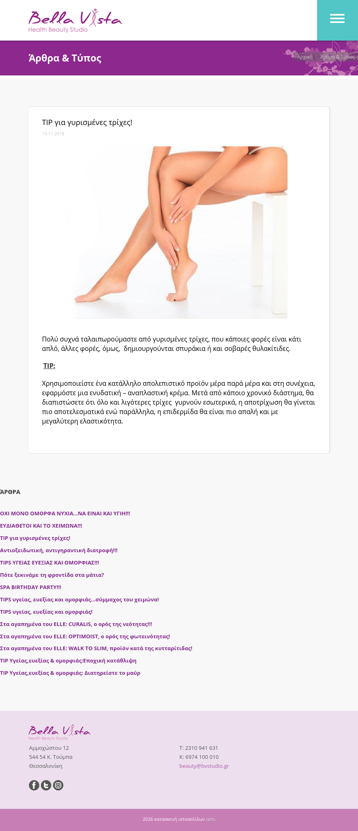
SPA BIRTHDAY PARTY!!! (30, 587)
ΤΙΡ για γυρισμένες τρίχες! (35, 538)
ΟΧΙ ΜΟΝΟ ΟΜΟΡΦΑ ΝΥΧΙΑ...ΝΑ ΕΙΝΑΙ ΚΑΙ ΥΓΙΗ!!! (65, 513)
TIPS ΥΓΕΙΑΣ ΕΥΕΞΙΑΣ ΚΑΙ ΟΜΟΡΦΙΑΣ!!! (49, 562)
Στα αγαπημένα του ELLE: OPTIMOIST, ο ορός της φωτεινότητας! (85, 636)
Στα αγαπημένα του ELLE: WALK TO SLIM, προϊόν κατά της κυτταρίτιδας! (96, 648)
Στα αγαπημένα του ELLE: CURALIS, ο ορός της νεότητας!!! (76, 624)
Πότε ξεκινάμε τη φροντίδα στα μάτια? (52, 574)
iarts (210, 819)
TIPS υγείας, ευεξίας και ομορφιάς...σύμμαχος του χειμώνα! (79, 599)
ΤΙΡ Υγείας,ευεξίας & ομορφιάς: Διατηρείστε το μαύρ (70, 672)
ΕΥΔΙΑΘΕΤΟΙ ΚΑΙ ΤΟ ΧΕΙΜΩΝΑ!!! (41, 525)
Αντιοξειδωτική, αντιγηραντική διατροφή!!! (59, 550)
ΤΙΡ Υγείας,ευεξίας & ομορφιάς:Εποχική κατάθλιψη (68, 660)
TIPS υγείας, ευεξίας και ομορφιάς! (46, 611)
